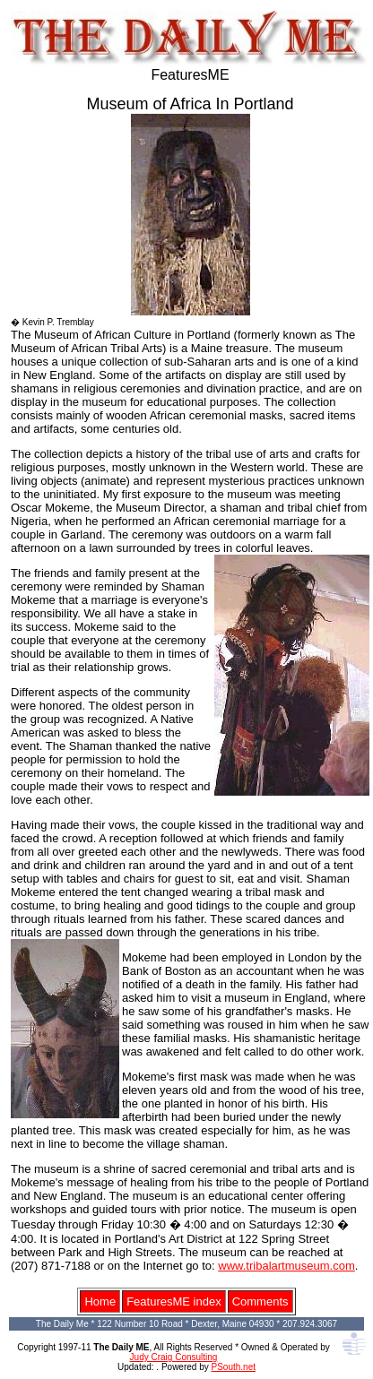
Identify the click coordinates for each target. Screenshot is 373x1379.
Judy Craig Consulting (174, 1357)
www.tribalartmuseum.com (286, 1265)
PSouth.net (234, 1367)
